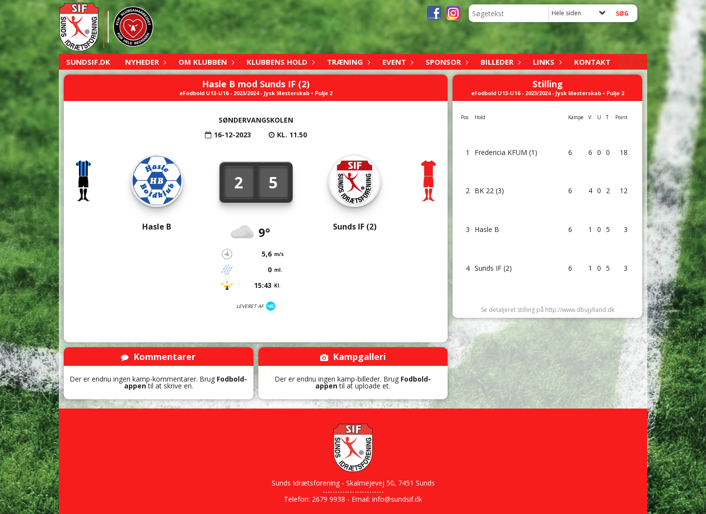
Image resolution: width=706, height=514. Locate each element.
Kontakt (592, 62)
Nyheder (144, 62)
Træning (347, 62)
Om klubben (205, 62)
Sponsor (446, 62)
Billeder (499, 62)
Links (546, 62)
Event (396, 62)
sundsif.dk (88, 62)
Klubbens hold (279, 62)
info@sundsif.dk (397, 499)
